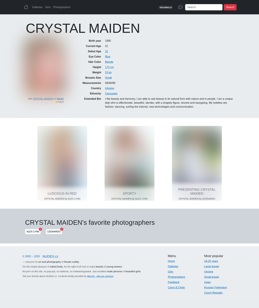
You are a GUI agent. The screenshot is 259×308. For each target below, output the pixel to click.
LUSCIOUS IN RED (62, 193)
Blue (107, 56)
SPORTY (129, 193)
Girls (48, 7)
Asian (207, 282)
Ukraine (109, 88)
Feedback (173, 282)
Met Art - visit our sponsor (100, 276)
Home (171, 261)
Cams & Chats (176, 287)
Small (108, 77)
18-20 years (211, 261)
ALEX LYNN (34, 231)
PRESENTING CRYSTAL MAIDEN (197, 191)
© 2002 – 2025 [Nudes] (41, 256)
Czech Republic (213, 292)
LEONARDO (54, 231)
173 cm (109, 67)
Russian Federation (215, 287)
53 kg (108, 72)
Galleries (37, 7)
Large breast (211, 266)
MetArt (60, 98)
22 (106, 51)
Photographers (62, 7)
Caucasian (111, 93)
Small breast (211, 277)
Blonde (109, 61)
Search (230, 7)
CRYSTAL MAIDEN (43, 98)
